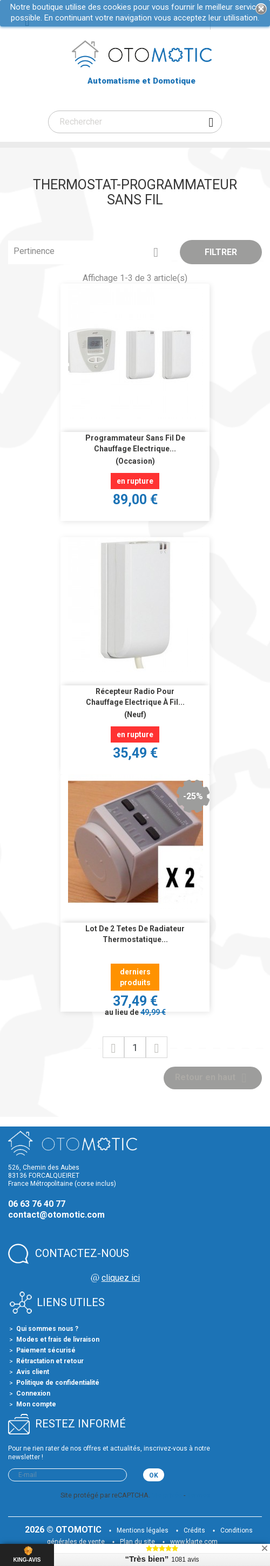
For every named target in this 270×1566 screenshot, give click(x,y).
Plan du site (137, 1542)
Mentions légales (142, 1530)
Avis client (32, 1372)
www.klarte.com (194, 1542)
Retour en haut (213, 1078)
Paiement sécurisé (46, 1350)
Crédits (194, 1530)
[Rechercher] (135, 122)
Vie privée (167, 1495)
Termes (198, 1495)
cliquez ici (121, 1278)
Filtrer (221, 252)
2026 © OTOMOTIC (64, 1529)
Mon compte (36, 1404)
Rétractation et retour (50, 1361)
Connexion (33, 1393)
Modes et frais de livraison (57, 1339)
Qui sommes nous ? (47, 1329)
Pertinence (90, 252)
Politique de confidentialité (57, 1382)
